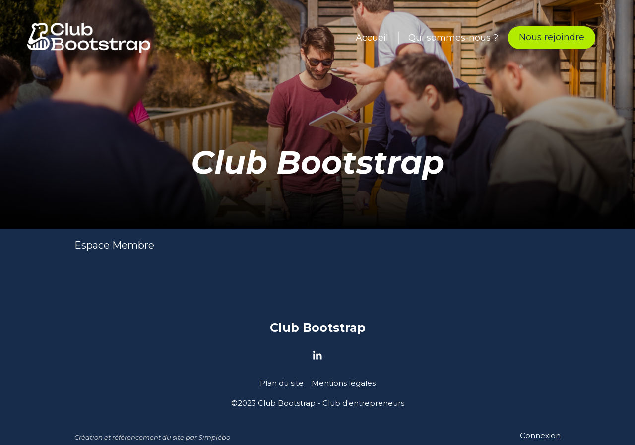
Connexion (540, 435)
